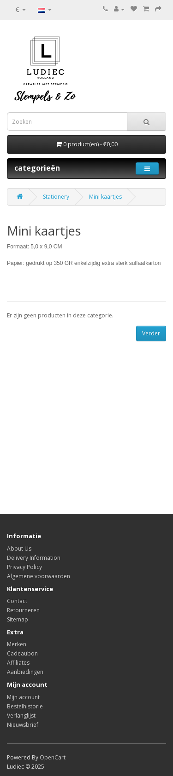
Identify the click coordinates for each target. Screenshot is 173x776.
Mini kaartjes (105, 197)
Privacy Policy (24, 567)
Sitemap (17, 619)
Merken (16, 644)
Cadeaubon (22, 653)
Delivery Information (33, 558)
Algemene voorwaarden (38, 576)
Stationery (56, 197)
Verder (151, 333)
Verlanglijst (21, 715)
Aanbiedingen (25, 672)
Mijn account (23, 697)
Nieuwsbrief (22, 725)
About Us (19, 548)
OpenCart (53, 757)
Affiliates (18, 663)
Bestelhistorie (25, 706)
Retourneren (23, 610)
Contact (17, 601)
